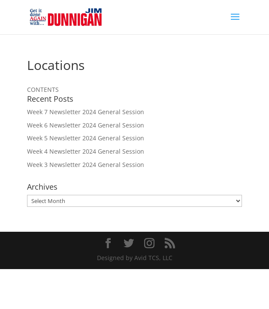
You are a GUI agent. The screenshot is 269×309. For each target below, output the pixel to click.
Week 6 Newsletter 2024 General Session (85, 125)
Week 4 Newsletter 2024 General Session (85, 151)
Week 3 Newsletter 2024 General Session (85, 165)
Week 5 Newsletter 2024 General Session (85, 138)
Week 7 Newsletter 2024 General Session (85, 112)
